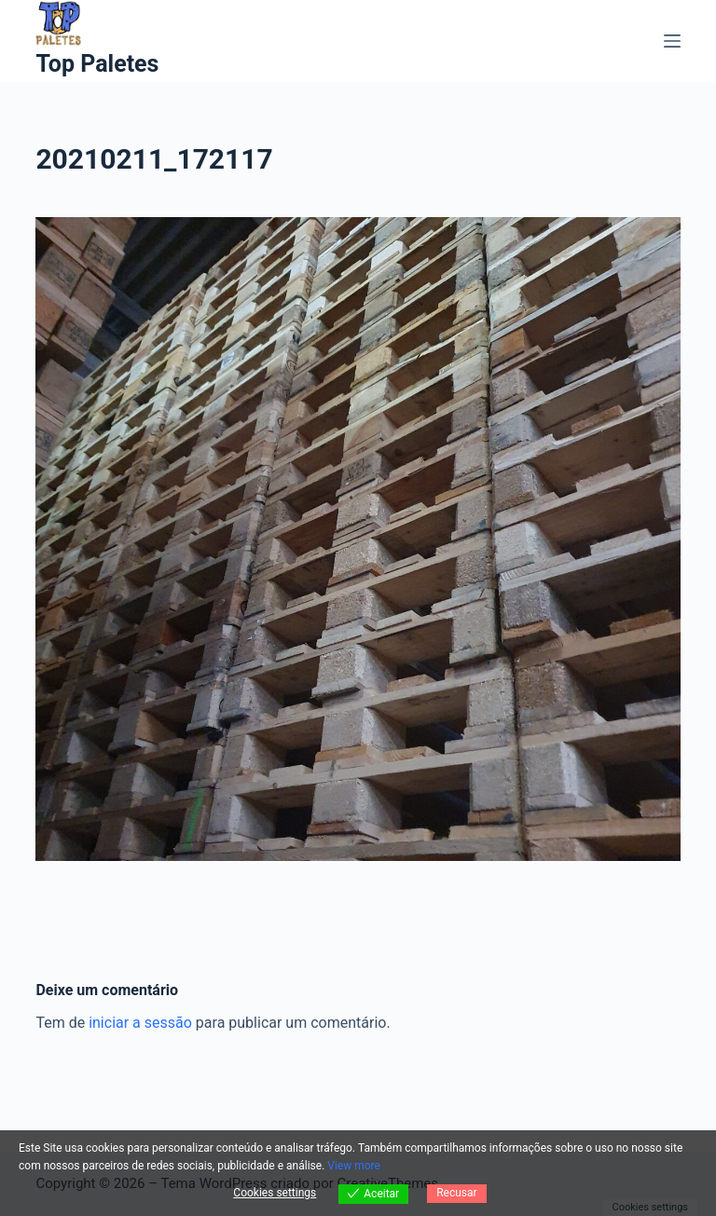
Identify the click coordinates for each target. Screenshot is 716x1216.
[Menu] (672, 41)
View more (353, 1165)
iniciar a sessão (140, 1023)
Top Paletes (96, 63)
